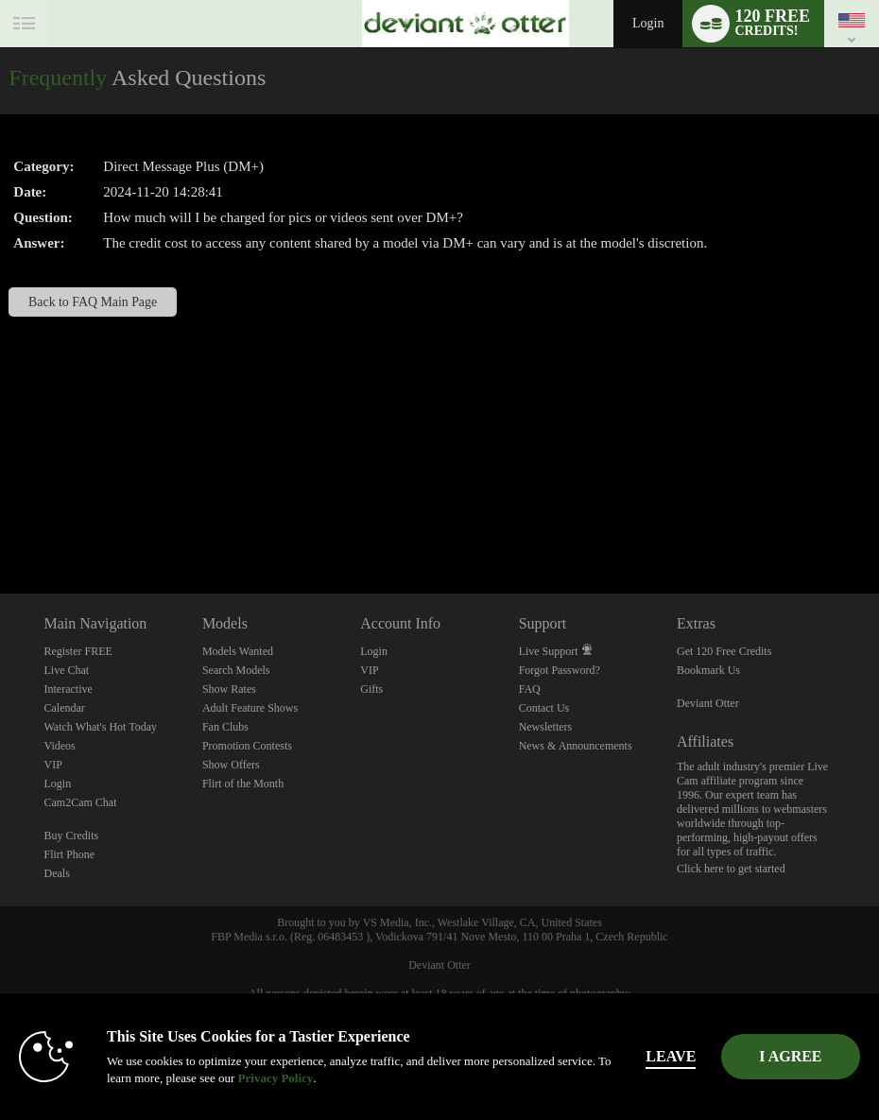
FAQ (530, 689)
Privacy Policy (247, 1078)
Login (648, 23)
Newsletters (546, 726)
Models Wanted (237, 651)
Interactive (68, 689)
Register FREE (78, 651)
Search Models (236, 670)
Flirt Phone (69, 854)
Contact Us (544, 708)
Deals (57, 873)
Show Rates (229, 689)
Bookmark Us (708, 670)
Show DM (0, 523)
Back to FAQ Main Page (92, 302)
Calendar (64, 708)
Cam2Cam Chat (80, 802)
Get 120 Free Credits (724, 651)
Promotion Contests (247, 745)
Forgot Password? (559, 670)
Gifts (371, 689)
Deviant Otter (708, 703)
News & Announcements (575, 745)
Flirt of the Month (243, 783)
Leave (687, 1056)
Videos (60, 745)
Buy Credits (71, 835)
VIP (53, 764)
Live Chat (67, 670)
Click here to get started (731, 868)
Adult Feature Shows (250, 708)
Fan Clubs (225, 726)
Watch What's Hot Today (101, 726)
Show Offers (231, 764)
